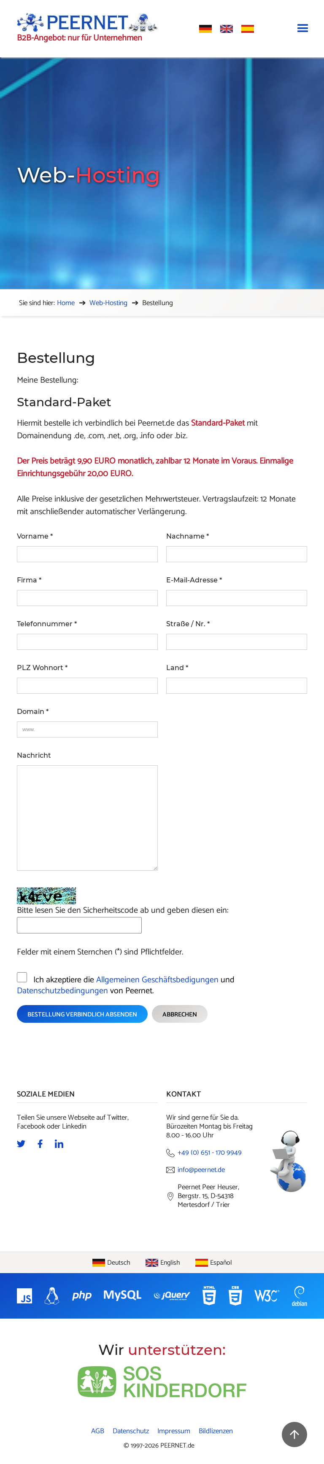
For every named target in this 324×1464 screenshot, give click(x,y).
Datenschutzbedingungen (62, 991)
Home (66, 303)
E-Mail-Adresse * (194, 580)
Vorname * (35, 536)
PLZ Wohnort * (42, 668)
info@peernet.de (201, 1170)
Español (221, 1263)
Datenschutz (131, 1431)
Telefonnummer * (47, 624)
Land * (177, 668)
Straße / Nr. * (188, 624)
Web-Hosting (108, 303)
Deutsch (118, 1263)
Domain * (33, 712)
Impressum (173, 1431)
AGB (97, 1431)
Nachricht (34, 755)
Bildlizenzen (216, 1431)
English (170, 1263)
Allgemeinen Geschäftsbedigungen (157, 980)
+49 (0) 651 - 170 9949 (210, 1152)
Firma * (29, 580)
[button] (302, 28)
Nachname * (187, 536)
